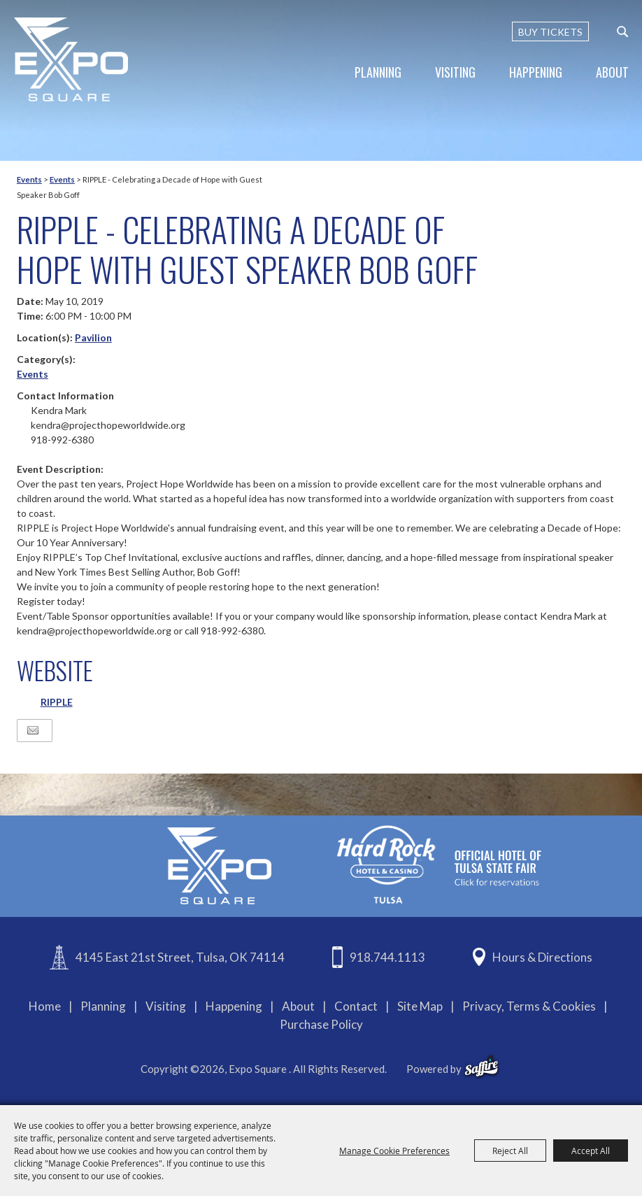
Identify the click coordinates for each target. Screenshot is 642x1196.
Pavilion (93, 337)
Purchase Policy (321, 1024)
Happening (535, 72)
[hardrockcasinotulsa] (439, 865)
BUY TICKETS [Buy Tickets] (550, 32)
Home (45, 1006)
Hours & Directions (542, 957)
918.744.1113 (387, 957)
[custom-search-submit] (622, 31)
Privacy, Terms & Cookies (529, 1006)
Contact (356, 1006)
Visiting (455, 72)
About (612, 72)
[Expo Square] (71, 59)
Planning (378, 72)
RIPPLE (57, 702)
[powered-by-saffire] (481, 1067)
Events (29, 179)
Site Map (420, 1006)
